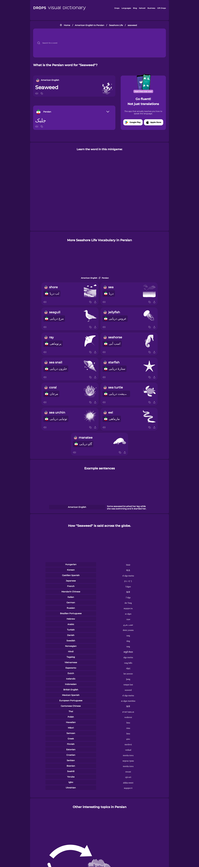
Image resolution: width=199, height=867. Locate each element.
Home (67, 25)
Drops (116, 8)
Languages (126, 8)
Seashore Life (116, 25)
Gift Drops (161, 8)
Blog (135, 8)
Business (151, 8)
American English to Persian (89, 25)
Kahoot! (142, 8)
